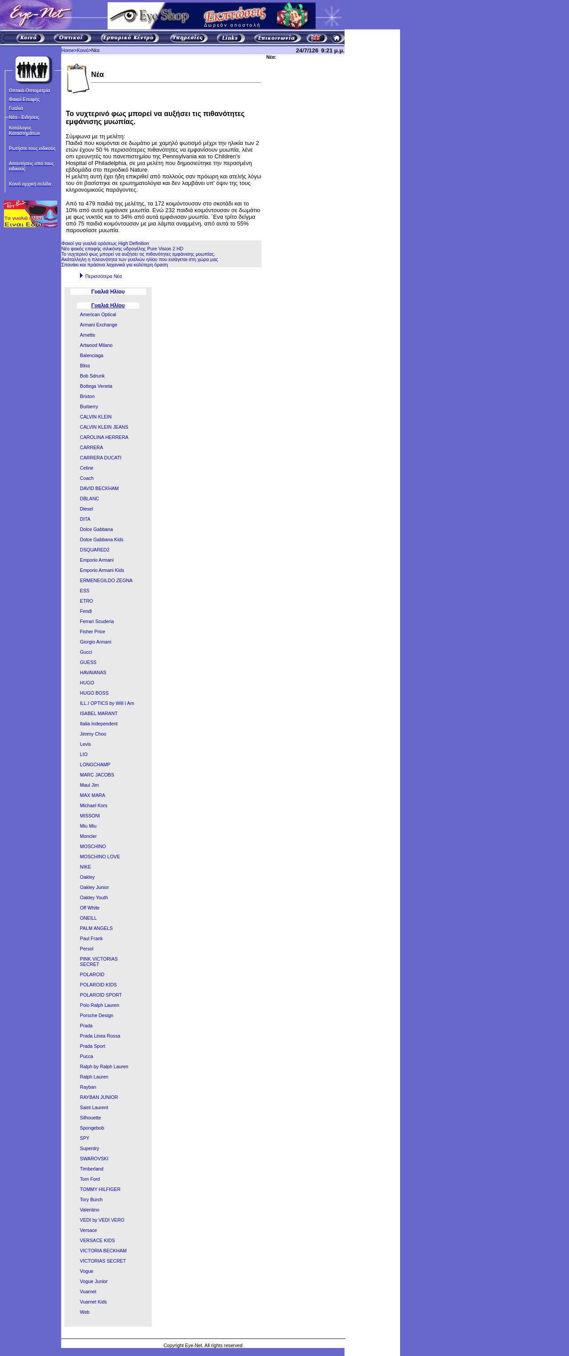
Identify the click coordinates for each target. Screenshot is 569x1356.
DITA (85, 519)
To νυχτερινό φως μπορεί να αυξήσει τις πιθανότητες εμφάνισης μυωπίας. (138, 254)
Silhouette (90, 1117)
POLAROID (92, 974)
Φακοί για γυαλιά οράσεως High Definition (105, 243)
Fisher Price (92, 631)
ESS (84, 590)
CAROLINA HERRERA (104, 437)
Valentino (90, 1209)
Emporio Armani (97, 560)
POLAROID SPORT (101, 995)
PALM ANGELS (96, 928)
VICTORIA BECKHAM (103, 1250)
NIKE (85, 866)
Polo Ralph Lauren (99, 1005)
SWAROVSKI (94, 1158)
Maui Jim (89, 785)
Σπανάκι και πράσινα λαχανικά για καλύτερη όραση (114, 264)
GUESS (88, 662)
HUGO (87, 682)
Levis (85, 744)
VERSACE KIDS (97, 1240)
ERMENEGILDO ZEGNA (106, 580)
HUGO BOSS (94, 693)
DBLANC (89, 498)
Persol (86, 948)
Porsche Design (96, 1015)
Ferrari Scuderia (97, 621)
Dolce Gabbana (96, 529)
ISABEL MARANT (99, 713)
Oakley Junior (94, 887)
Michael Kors (94, 805)
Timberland (92, 1168)
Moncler (88, 836)
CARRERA (91, 447)
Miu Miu (88, 826)
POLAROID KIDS (98, 984)
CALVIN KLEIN (96, 416)
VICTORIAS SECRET (103, 1260)
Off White (90, 907)
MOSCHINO (93, 846)
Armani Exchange (98, 324)
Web (85, 1312)
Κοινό (83, 50)
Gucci (86, 652)
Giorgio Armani (95, 641)
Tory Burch (91, 1199)
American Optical (98, 314)
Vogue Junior (94, 1281)
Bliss (85, 365)
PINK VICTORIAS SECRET (99, 961)
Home (67, 50)
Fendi (86, 611)
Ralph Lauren (94, 1076)
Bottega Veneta (96, 386)
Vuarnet (88, 1291)
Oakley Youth (94, 897)
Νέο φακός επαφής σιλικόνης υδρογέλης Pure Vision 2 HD (122, 248)
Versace (88, 1230)
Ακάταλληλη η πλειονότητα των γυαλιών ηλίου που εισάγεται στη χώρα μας (139, 259)
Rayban (88, 1087)
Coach (87, 478)
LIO (84, 754)
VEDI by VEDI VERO (102, 1220)
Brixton (87, 396)
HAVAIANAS (93, 672)
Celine (86, 468)
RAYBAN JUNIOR (99, 1097)
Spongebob (92, 1128)
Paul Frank (91, 938)
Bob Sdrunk (92, 375)
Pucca (86, 1056)
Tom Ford (90, 1179)
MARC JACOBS (97, 774)
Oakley (87, 877)
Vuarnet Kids (93, 1301)
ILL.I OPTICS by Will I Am (107, 703)
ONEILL (88, 918)
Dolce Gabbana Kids (102, 539)
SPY (84, 1138)
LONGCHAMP (95, 764)
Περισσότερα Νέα (103, 276)
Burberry (89, 406)
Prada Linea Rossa (100, 1035)
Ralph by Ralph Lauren (104, 1066)
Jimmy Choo (93, 733)
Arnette (87, 335)
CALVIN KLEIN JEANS (104, 427)
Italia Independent (99, 723)
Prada (86, 1025)
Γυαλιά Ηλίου (107, 305)
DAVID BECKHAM (99, 488)
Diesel (86, 508)
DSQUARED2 (94, 549)
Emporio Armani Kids (102, 570)
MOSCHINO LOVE (100, 856)
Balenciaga (92, 355)
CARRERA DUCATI (100, 457)
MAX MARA (92, 795)
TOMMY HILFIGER (100, 1189)
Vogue (86, 1271)
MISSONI (90, 815)
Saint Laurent (94, 1107)
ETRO (86, 601)
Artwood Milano (96, 345)
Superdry (89, 1148)
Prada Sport (92, 1046)
